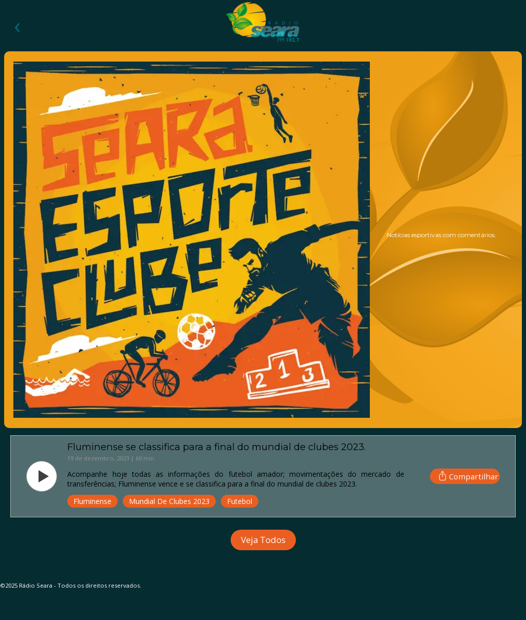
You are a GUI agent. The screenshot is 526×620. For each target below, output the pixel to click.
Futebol (239, 501)
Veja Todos (263, 540)
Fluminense (92, 501)
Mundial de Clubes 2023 (169, 501)
